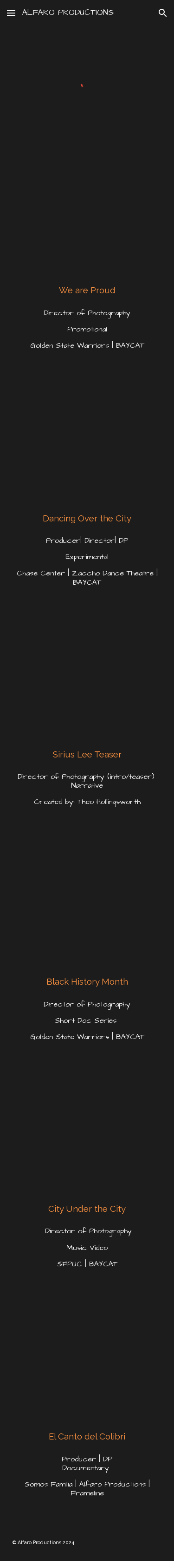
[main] (87, 290)
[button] (11, 13)
